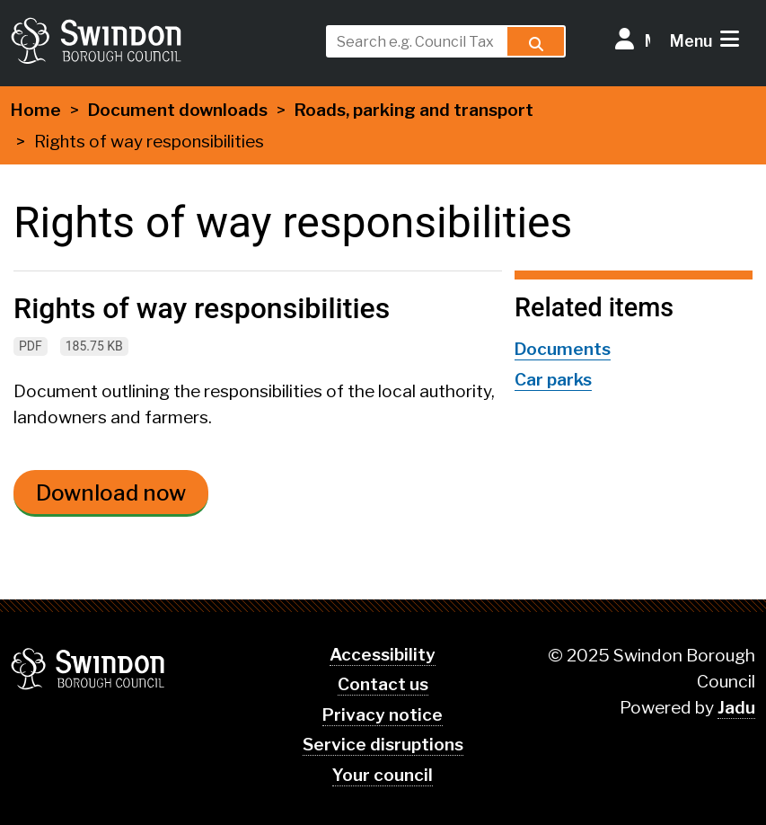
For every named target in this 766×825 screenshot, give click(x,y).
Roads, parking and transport (414, 110)
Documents (563, 349)
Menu (691, 40)
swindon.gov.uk (162, 40)
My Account (647, 40)
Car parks (553, 379)
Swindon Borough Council (88, 669)
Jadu (736, 707)
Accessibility (383, 654)
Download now (111, 493)
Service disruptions (383, 744)
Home (36, 110)
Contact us (383, 684)
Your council (382, 775)
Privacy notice (382, 715)
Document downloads (178, 110)
